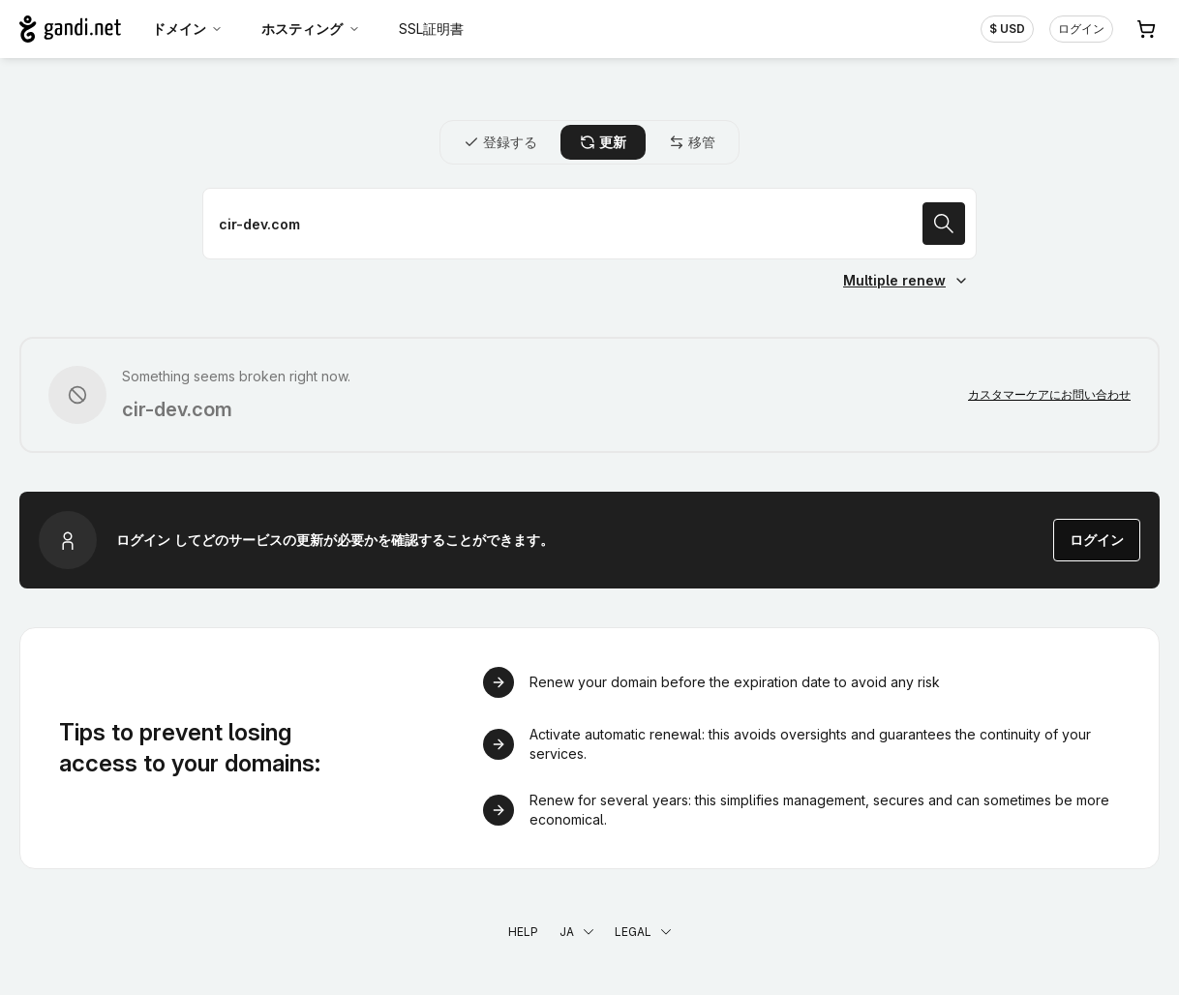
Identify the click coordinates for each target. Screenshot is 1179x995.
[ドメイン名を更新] (589, 223)
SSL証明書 (431, 28)
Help (523, 931)
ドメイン (188, 28)
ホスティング (310, 28)
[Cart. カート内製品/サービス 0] (1146, 29)
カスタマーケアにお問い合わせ (1049, 394)
